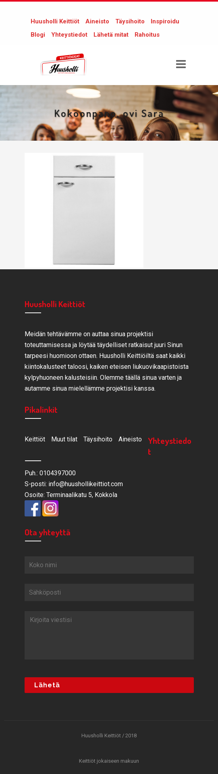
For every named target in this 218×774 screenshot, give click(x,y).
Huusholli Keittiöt (55, 21)
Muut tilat (64, 439)
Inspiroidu (165, 21)
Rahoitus (147, 34)
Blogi (38, 34)
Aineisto (97, 21)
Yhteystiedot (69, 34)
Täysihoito (130, 21)
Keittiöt (35, 439)
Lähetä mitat (111, 34)
